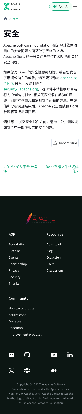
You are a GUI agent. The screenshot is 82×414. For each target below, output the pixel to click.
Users (50, 264)
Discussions (55, 270)
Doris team (16, 321)
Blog (49, 251)
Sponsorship (18, 264)
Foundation (17, 244)
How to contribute (21, 308)
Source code (17, 314)
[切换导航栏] (75, 6)
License (14, 251)
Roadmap (16, 328)
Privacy (14, 270)
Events (13, 257)
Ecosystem (54, 257)
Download (53, 244)
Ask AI (61, 6)
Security (14, 277)
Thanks (14, 283)
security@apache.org (20, 89)
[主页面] (5, 19)
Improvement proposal (25, 334)
